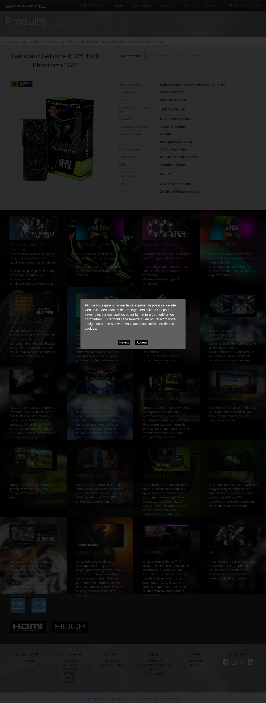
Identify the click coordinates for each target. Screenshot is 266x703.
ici (160, 310)
